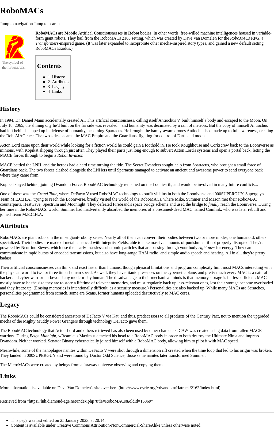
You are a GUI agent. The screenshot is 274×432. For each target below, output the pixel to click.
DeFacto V (80, 194)
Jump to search (47, 23)
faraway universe (98, 364)
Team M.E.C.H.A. (15, 199)
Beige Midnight (43, 336)
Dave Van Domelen (200, 38)
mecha (165, 43)
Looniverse (259, 145)
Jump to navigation (16, 23)
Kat (115, 316)
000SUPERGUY (229, 194)
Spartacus (113, 130)
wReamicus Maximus (77, 336)
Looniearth (162, 184)
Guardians (128, 135)
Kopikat (32, 150)
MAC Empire (92, 135)
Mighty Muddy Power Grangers (50, 321)
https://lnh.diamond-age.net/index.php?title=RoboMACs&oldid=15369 (90, 401)
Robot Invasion (70, 155)
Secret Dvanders (147, 165)
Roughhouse (191, 145)
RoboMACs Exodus (52, 48)
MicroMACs (19, 364)
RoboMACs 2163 (115, 38)
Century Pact (208, 316)
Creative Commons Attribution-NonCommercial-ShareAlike (108, 425)
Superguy (253, 194)
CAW (183, 330)
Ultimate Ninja (224, 336)
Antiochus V (169, 120)
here (113, 387)
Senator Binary (61, 341)
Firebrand (121, 204)
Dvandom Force (68, 184)
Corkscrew (219, 145)
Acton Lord (10, 145)
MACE (255, 330)
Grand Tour (47, 194)
